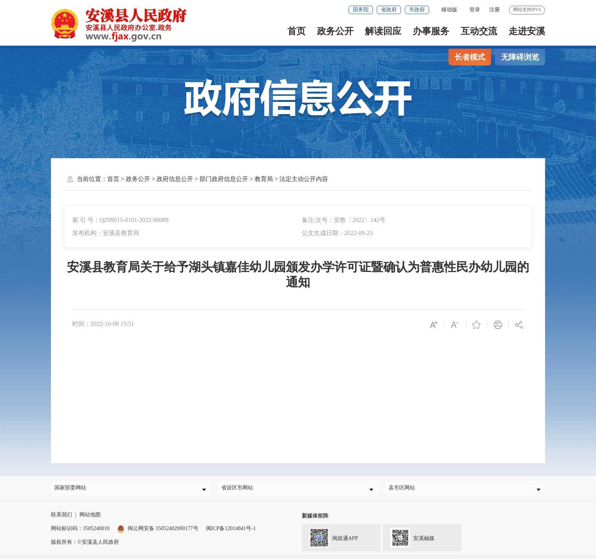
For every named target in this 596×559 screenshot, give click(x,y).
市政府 (417, 10)
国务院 (361, 10)
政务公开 (335, 31)
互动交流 (479, 31)
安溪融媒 (408, 541)
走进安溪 (527, 31)
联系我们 (61, 518)
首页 (296, 31)
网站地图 (90, 518)
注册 (494, 10)
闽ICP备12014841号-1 (231, 532)
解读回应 (383, 31)
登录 (474, 10)
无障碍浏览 (520, 57)
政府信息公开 (175, 179)
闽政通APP (330, 541)
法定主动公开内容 (303, 179)
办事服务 (431, 31)
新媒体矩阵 (315, 519)
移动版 (449, 10)
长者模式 (470, 57)
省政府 (389, 10)
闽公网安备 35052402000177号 (157, 532)
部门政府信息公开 (224, 179)
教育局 (264, 179)
